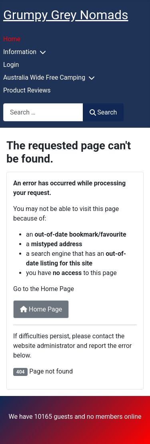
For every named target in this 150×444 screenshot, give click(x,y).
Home (11, 39)
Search (103, 112)
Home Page (41, 309)
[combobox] (43, 112)
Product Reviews (27, 90)
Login (11, 64)
